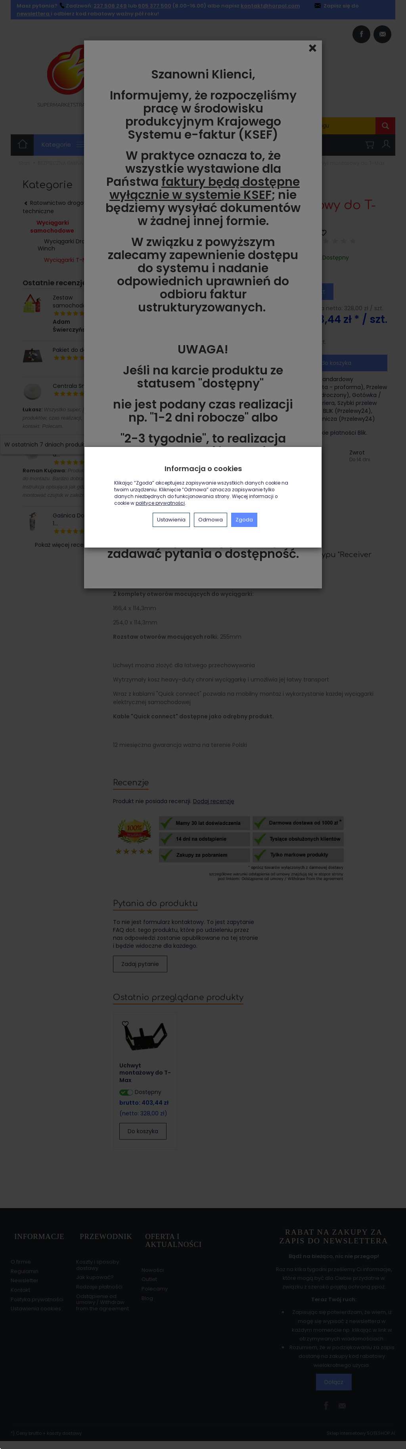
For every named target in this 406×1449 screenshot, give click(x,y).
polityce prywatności (160, 503)
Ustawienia (171, 519)
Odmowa (210, 519)
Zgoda (244, 519)
